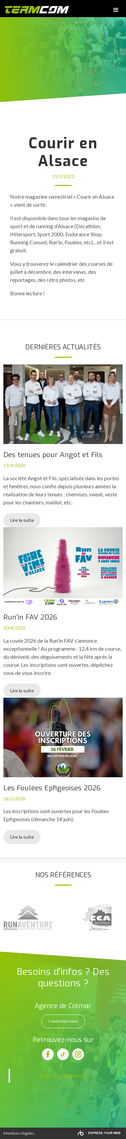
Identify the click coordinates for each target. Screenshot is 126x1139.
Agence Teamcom (63, 1075)
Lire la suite (22, 520)
